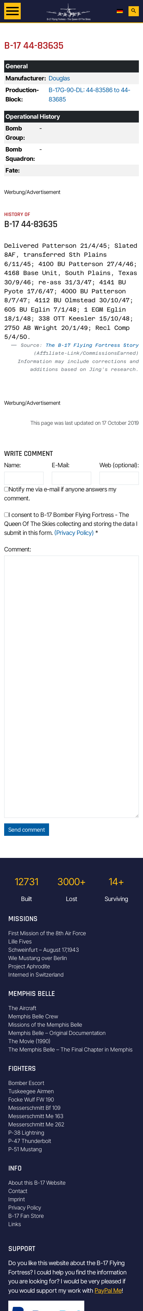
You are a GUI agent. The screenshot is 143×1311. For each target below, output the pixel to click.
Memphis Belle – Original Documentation (57, 1032)
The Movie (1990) (29, 1041)
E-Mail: (60, 465)
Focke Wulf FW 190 (31, 1099)
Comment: (17, 549)
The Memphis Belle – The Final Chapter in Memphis (70, 1049)
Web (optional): (119, 465)
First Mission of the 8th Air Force (47, 933)
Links (14, 1224)
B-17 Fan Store (26, 1215)
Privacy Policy (24, 1207)
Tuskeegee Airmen (31, 1091)
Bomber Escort (26, 1082)
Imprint (16, 1199)
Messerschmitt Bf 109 (34, 1107)
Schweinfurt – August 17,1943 (43, 949)
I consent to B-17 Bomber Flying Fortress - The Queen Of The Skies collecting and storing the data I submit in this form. (70, 524)
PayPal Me (108, 1290)
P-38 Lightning (26, 1132)
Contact (17, 1190)
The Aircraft (22, 1008)
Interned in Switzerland (36, 974)
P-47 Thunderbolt (29, 1140)
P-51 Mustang (25, 1149)
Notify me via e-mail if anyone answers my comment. (60, 494)
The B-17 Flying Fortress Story (92, 345)
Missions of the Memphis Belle (45, 1024)
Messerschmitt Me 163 (36, 1116)
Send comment (26, 829)
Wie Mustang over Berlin (37, 958)
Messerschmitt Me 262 (36, 1124)
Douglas (59, 78)
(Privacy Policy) (74, 532)
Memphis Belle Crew (33, 1016)
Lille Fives (20, 941)
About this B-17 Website (37, 1182)
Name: (12, 465)
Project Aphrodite (29, 966)
